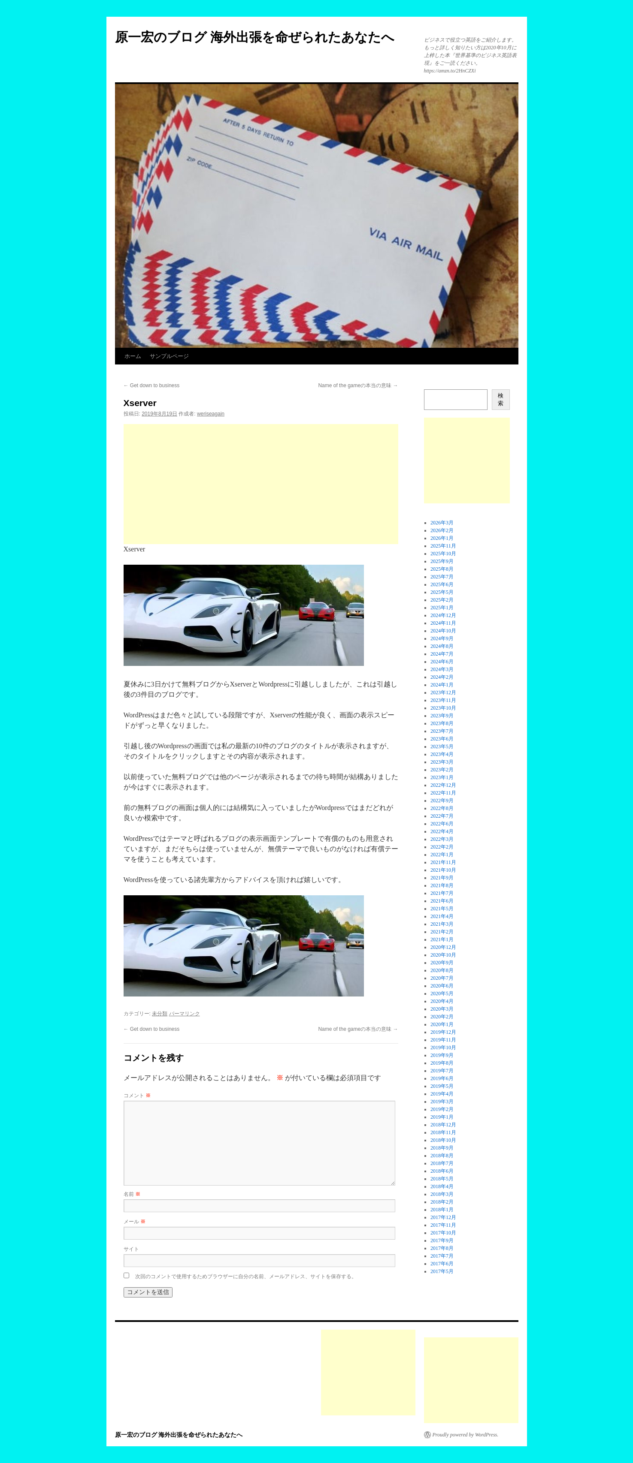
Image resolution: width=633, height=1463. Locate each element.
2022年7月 (442, 816)
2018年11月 (443, 1132)
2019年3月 (442, 1102)
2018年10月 (443, 1140)
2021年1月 (442, 939)
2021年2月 (442, 932)
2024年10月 (443, 631)
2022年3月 (442, 839)
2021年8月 (442, 885)
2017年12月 (443, 1217)
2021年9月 (442, 878)
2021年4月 (442, 916)
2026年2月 (442, 530)
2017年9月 (442, 1240)
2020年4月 (442, 1001)
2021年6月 (442, 901)
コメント (137, 1096)
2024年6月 (442, 662)
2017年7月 (442, 1256)
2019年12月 (443, 1032)
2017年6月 (442, 1264)
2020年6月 (442, 986)
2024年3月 (442, 669)
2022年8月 (442, 808)
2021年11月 (443, 862)
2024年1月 (442, 685)
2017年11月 (443, 1225)
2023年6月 (442, 739)
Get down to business (152, 385)
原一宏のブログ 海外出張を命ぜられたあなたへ (254, 37)
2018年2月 (442, 1202)
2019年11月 (443, 1040)
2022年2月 (442, 847)
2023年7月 (442, 731)
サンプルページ (169, 356)
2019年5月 (442, 1086)
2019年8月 (442, 1063)
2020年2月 (442, 1017)
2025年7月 (442, 577)
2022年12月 (443, 785)
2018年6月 (442, 1171)
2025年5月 (442, 592)
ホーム (132, 356)
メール (134, 1222)
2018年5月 (442, 1179)
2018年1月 (442, 1210)
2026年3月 (442, 523)
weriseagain (210, 414)
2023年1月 (442, 777)
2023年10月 (443, 708)
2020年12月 (443, 947)
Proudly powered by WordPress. (466, 1435)
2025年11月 (443, 546)
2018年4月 (442, 1186)
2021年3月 (442, 924)
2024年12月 (443, 615)
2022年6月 (442, 824)
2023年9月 (442, 716)
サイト (131, 1249)
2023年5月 (442, 747)
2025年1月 (442, 608)
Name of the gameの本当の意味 (358, 385)
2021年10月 (443, 870)
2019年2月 (442, 1109)
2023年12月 (443, 692)
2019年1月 (442, 1117)
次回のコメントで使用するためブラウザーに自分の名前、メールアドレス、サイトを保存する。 (246, 1276)
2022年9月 (442, 801)
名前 (132, 1194)
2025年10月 (443, 554)
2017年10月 (443, 1233)
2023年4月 (442, 754)
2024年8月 (442, 646)
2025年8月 (442, 569)
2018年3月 (442, 1194)
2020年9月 (442, 963)
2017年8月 (442, 1248)
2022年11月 (443, 793)
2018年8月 (442, 1156)
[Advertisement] (261, 484)
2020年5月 (442, 993)
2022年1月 (442, 855)
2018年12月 (443, 1125)
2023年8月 (442, 723)
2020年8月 (442, 970)
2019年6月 (442, 1078)
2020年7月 (442, 978)
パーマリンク (184, 1014)
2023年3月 (442, 762)
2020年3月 (442, 1009)
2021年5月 (442, 909)
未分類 (159, 1014)
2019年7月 (442, 1071)
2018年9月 (442, 1148)
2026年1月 (442, 538)
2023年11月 (443, 700)
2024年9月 (442, 638)
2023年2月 (442, 770)
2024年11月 (443, 623)
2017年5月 (442, 1271)
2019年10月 (443, 1048)
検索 (500, 399)
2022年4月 (442, 831)
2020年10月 (443, 955)
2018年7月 (442, 1163)
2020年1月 (442, 1024)
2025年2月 (442, 600)
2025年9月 (442, 561)
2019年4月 (442, 1094)
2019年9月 (442, 1055)
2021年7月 (442, 893)
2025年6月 (442, 584)
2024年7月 (442, 654)
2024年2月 (442, 677)
